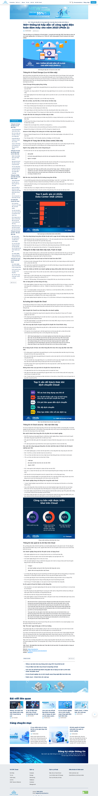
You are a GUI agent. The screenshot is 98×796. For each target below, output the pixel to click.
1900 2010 (40, 791)
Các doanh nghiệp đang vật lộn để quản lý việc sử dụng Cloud (16, 265)
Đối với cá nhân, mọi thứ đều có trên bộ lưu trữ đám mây (16, 135)
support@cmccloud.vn (42, 793)
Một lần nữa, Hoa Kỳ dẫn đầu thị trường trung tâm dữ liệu (16, 163)
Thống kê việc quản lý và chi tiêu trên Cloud (15, 260)
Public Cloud (27, 658)
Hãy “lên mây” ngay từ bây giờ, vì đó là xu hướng (16, 276)
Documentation (78, 2)
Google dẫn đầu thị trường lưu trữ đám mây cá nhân (16, 140)
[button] (16, 120)
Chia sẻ (13, 282)
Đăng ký (93, 2)
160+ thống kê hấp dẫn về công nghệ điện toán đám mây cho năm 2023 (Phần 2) (48, 22)
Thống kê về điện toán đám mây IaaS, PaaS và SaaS (15, 177)
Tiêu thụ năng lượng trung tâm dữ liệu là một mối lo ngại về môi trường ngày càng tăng (16, 170)
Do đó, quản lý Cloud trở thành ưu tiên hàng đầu (16, 271)
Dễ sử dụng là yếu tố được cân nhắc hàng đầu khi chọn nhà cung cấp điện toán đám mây (16, 220)
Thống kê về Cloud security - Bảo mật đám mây (15, 233)
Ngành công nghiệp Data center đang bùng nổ (16, 157)
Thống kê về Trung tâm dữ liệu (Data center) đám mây (15, 152)
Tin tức (25, 22)
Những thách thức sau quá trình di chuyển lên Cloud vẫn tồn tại (16, 227)
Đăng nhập (87, 2)
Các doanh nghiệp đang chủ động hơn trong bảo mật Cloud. (16, 255)
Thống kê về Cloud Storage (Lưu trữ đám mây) (15, 126)
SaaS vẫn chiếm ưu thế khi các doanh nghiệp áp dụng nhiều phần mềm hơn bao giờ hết (16, 190)
